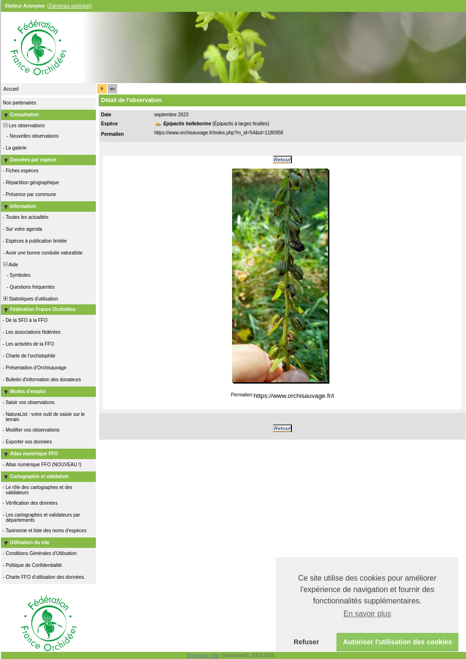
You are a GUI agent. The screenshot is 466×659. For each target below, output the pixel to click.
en (112, 88)
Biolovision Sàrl (203, 655)
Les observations (23, 125)
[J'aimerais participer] (69, 6)
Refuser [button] (306, 642)
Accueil (11, 89)
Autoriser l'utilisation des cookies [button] (397, 642)
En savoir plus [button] (367, 614)
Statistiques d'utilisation (30, 298)
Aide (10, 264)
